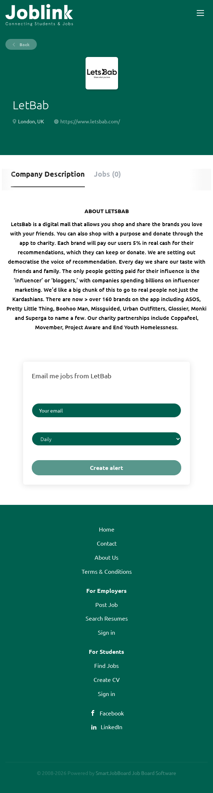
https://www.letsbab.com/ (90, 121)
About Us (106, 557)
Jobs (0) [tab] (107, 174)
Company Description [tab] (48, 174)
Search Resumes (107, 618)
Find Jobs (106, 665)
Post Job (106, 604)
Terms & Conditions (107, 571)
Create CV (107, 679)
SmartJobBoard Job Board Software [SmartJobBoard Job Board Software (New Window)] (136, 773)
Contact (107, 543)
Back (24, 44)
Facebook (112, 713)
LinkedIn (111, 726)
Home (106, 529)
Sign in (106, 632)
